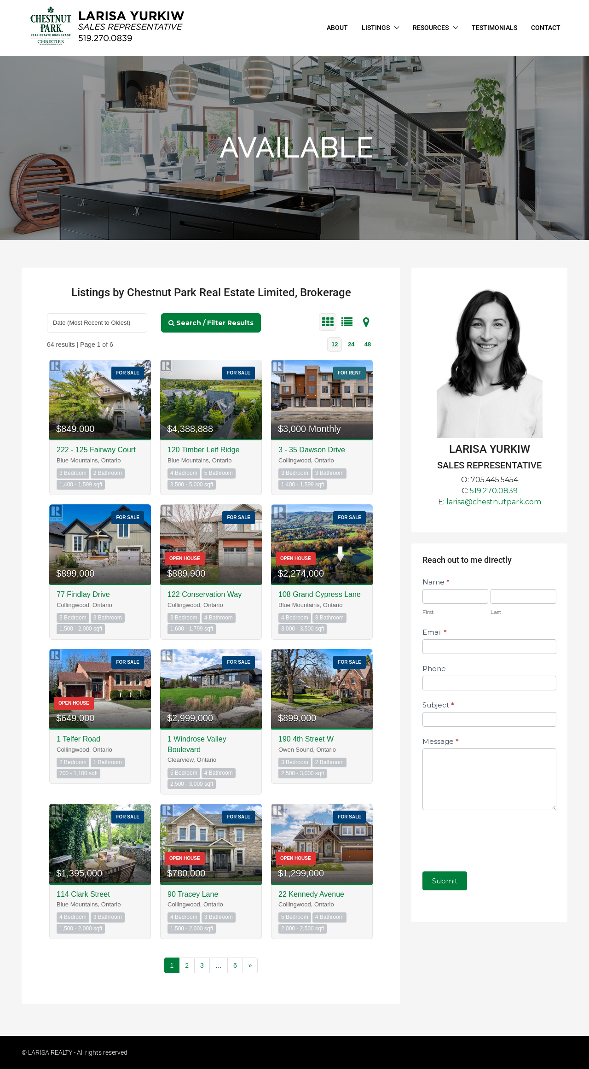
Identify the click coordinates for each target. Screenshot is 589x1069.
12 (334, 344)
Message (440, 741)
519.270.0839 (494, 490)
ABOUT (337, 27)
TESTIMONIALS (494, 27)
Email (434, 632)
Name (436, 582)
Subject (438, 705)
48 (367, 344)
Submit (444, 880)
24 (351, 344)
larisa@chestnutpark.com (493, 501)
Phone (434, 668)
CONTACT (545, 27)
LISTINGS (376, 27)
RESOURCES (431, 27)
